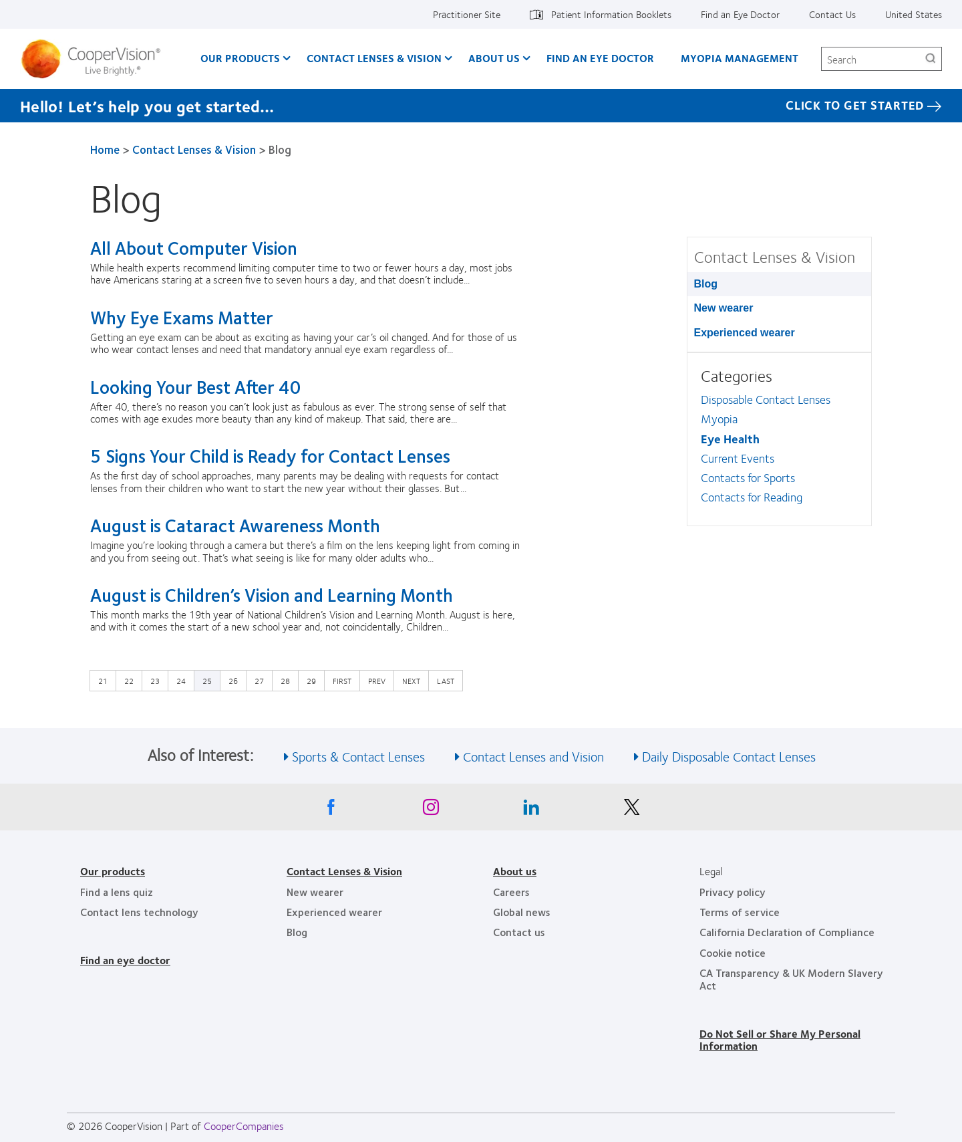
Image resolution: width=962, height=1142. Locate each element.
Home (105, 149)
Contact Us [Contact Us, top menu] (832, 14)
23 (158, 680)
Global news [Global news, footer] (521, 911)
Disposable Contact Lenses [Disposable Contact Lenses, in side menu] (765, 399)
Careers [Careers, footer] (511, 891)
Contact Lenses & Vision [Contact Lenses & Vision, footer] (344, 871)
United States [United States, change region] (913, 14)
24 (184, 680)
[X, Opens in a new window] (631, 810)
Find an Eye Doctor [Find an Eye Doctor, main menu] (600, 57)
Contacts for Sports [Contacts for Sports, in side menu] (748, 477)
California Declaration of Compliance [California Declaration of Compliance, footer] (786, 931)
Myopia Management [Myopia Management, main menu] (739, 57)
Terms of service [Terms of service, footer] (739, 911)
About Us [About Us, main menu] (494, 57)
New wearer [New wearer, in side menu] (724, 308)
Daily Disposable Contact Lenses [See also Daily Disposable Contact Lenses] (729, 756)
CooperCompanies (244, 1125)
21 (106, 680)
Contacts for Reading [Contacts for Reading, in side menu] (751, 496)
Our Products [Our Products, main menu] (240, 57)
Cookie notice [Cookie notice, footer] (732, 952)
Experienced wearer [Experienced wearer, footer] (334, 911)
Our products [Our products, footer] (112, 871)
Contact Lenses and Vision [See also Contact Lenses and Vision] (533, 756)
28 (288, 680)
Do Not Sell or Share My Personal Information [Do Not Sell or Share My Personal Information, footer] (779, 1039)
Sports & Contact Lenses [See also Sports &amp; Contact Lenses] (358, 756)
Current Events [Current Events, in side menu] (737, 458)
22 (132, 680)
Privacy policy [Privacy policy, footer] (732, 891)
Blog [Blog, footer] (297, 931)
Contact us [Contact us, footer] (519, 931)
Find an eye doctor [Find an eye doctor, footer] (125, 959)
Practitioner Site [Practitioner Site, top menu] (466, 14)
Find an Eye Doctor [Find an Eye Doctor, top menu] (740, 14)
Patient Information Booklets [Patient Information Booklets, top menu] (611, 14)
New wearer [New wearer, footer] (315, 891)
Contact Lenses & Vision (194, 149)
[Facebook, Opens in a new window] (330, 810)
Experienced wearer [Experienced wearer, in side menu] (744, 332)
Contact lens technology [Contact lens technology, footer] (139, 911)
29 (314, 680)
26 (236, 680)
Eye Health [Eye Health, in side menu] (730, 438)
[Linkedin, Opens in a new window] (531, 810)
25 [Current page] (207, 681)
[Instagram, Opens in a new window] (431, 810)
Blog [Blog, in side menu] (706, 284)
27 (262, 680)
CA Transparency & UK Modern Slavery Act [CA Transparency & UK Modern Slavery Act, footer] (791, 978)
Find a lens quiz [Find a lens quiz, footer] (116, 891)
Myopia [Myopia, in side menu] (719, 418)
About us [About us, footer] (514, 871)
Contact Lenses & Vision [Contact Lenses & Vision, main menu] (374, 57)
